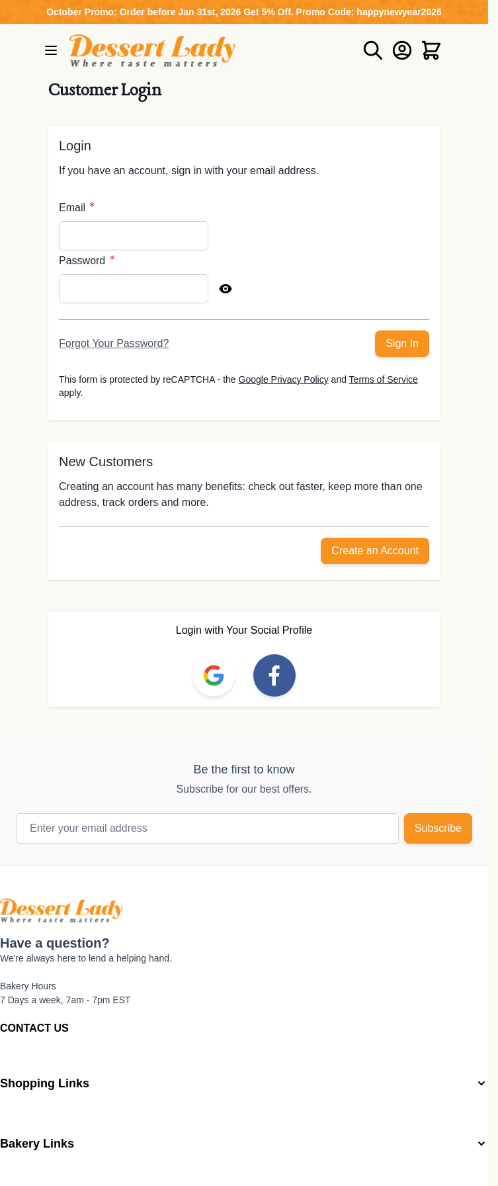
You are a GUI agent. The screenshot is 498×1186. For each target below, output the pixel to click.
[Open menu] (51, 50)
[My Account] (402, 50)
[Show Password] (225, 288)
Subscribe (438, 828)
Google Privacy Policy (284, 379)
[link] (213, 675)
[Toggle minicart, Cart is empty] (431, 50)
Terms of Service (383, 379)
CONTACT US (34, 1028)
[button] (244, 1083)
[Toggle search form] (373, 50)
